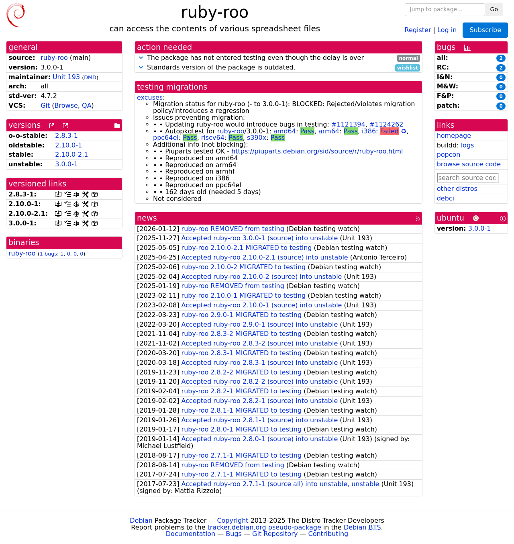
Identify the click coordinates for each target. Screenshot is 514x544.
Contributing (328, 534)
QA (87, 105)
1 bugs (48, 254)
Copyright (232, 520)
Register (418, 29)
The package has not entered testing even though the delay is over (278, 58)
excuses (150, 97)
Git (45, 105)
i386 (369, 131)
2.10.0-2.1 (71, 154)
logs (467, 145)
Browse (66, 105)
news (147, 218)
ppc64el (166, 137)
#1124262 (386, 124)
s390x (256, 137)
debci (445, 198)
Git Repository (275, 534)
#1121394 (348, 124)
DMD (90, 77)
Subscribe (485, 30)
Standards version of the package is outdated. (278, 67)
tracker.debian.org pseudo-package (264, 527)
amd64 (284, 131)
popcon (449, 154)
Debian (141, 520)
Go (494, 9)
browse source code (469, 164)
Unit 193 (66, 77)
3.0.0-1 (66, 164)
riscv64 (212, 137)
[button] (141, 57)
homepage (454, 135)
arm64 (328, 131)
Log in (447, 29)
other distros (457, 188)
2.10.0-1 (68, 145)
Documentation (190, 534)
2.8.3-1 (66, 135)
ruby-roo (54, 57)
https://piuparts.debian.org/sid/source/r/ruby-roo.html (317, 151)
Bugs (234, 534)
